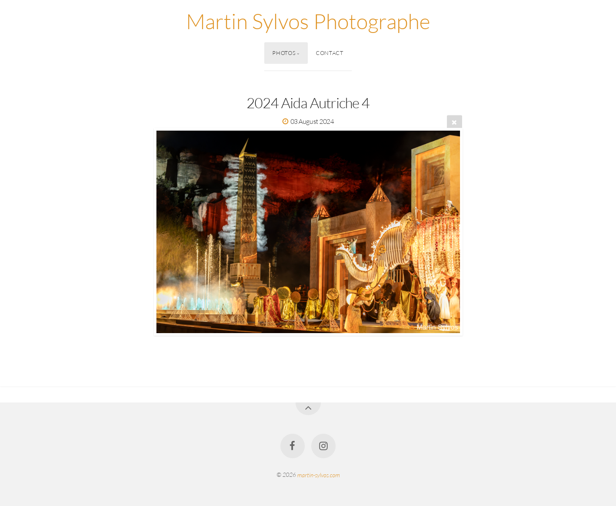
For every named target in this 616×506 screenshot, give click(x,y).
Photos (284, 52)
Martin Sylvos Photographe (308, 21)
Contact (329, 52)
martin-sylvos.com (318, 474)
